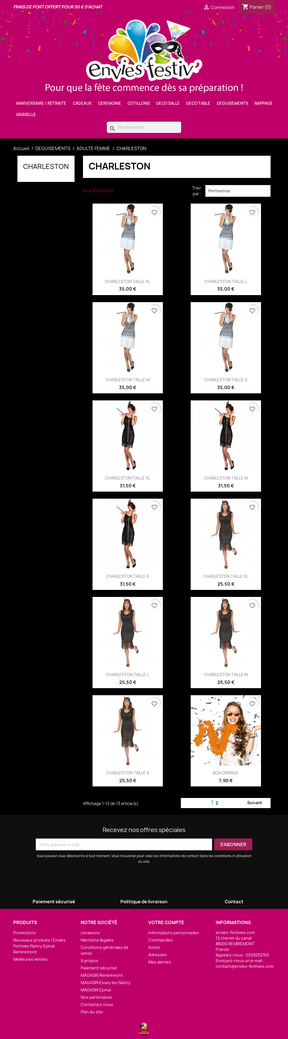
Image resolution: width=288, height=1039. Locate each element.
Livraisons (90, 932)
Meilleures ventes (30, 959)
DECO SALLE (168, 103)
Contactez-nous (97, 1004)
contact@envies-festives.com (245, 966)
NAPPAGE (264, 103)
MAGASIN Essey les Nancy (105, 982)
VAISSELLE (26, 114)
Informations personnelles (173, 932)
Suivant (258, 803)
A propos (89, 960)
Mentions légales (97, 940)
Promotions (24, 932)
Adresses (157, 954)
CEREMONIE (109, 103)
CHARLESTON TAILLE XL (127, 281)
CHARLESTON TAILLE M (128, 379)
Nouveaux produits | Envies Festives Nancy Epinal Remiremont (39, 946)
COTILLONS (139, 103)
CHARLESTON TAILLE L (225, 281)
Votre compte (166, 922)
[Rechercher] (144, 127)
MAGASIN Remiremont (102, 975)
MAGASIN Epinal (96, 990)
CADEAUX (82, 103)
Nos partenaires (96, 997)
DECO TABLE (198, 103)
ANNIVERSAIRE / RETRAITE (41, 103)
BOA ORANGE (225, 772)
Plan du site (92, 1012)
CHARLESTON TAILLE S (225, 379)
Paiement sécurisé (99, 968)
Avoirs (154, 947)
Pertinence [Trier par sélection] (237, 191)
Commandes (160, 940)
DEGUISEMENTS (232, 103)
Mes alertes (159, 962)
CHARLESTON (46, 166)
